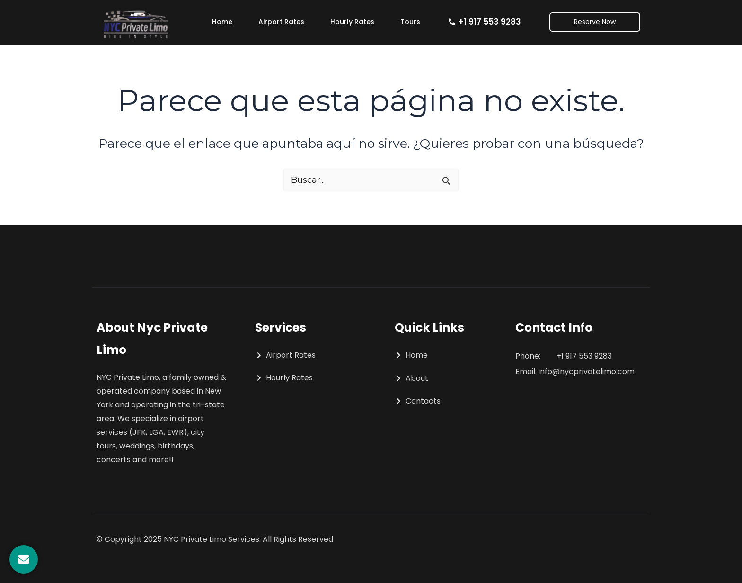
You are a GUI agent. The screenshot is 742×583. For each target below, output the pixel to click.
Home (222, 22)
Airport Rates (281, 22)
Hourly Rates (352, 22)
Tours (410, 22)
